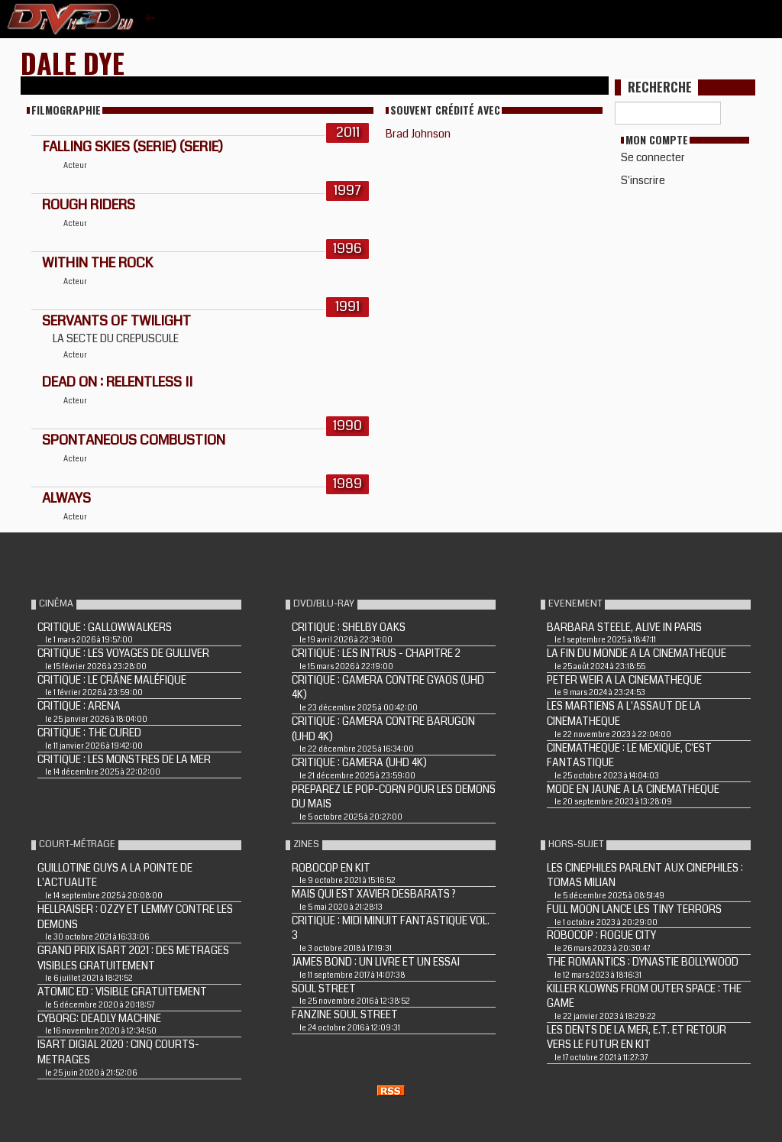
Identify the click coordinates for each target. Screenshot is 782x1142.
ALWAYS (66, 498)
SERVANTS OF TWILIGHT (116, 321)
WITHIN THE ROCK (97, 263)
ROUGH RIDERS (88, 205)
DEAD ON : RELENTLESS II (117, 382)
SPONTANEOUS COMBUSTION (133, 440)
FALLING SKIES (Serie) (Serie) (132, 147)
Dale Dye (72, 62)
